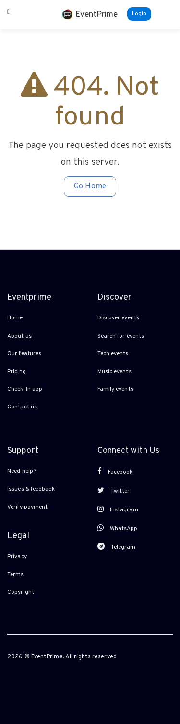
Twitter (113, 490)
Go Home (90, 186)
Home (15, 318)
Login (139, 14)
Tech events (113, 354)
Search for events (120, 336)
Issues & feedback (31, 489)
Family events (115, 389)
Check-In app (24, 389)
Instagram (117, 509)
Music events (114, 371)
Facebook (115, 471)
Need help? (21, 471)
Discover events (118, 318)
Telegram (116, 547)
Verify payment (27, 507)
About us (19, 336)
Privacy (17, 557)
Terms (15, 574)
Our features (24, 354)
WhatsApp (117, 528)
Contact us (22, 407)
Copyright (20, 592)
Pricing (16, 371)
